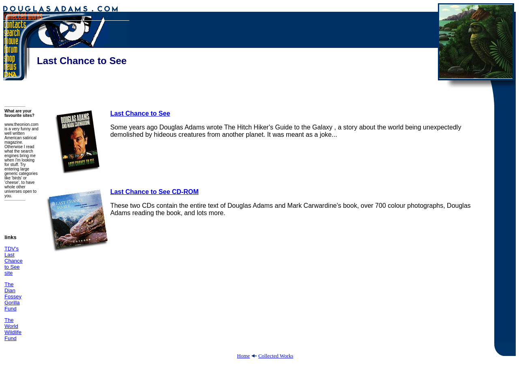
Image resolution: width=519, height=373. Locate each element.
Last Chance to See (140, 113)
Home (243, 356)
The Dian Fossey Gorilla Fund (12, 296)
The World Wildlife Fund (12, 329)
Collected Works (275, 356)
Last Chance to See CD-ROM (154, 191)
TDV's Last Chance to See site (13, 261)
